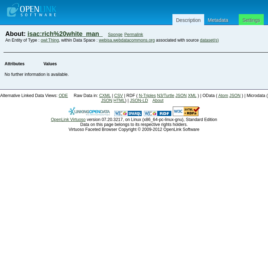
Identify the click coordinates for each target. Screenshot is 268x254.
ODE (63, 95)
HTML (119, 100)
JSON (181, 95)
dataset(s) (209, 40)
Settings (251, 20)
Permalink (133, 34)
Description (188, 20)
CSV (118, 95)
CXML (105, 95)
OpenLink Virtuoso (68, 119)
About (157, 100)
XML (192, 95)
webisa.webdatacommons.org (127, 40)
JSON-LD (139, 100)
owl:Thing (50, 40)
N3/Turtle (165, 95)
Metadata (218, 20)
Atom (223, 95)
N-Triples (147, 95)
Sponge (115, 34)
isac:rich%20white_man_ (65, 33)
